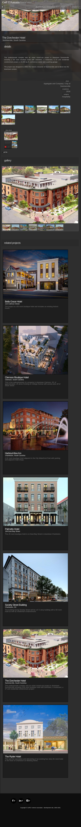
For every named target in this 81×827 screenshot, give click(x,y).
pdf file (5, 152)
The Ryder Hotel (13, 756)
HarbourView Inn (13, 453)
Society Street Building (16, 605)
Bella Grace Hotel (13, 301)
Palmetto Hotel (12, 529)
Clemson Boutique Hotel (17, 377)
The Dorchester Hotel (15, 680)
